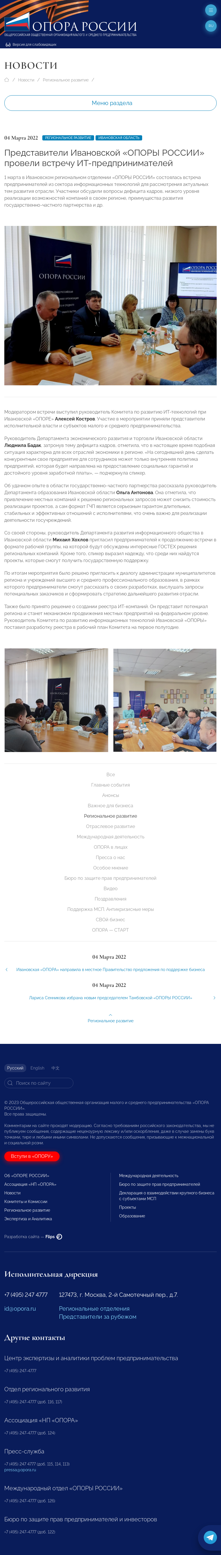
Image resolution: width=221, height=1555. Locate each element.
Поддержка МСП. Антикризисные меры (110, 909)
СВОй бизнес (110, 919)
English (37, 1068)
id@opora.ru (20, 1308)
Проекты (127, 1207)
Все (110, 774)
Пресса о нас (110, 857)
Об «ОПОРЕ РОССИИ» (26, 1175)
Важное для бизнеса (110, 805)
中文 (56, 1068)
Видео (111, 888)
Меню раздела (112, 103)
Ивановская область (118, 138)
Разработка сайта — (33, 1236)
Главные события (110, 785)
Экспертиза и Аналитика (28, 1219)
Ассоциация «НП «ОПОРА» (30, 1184)
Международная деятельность (110, 837)
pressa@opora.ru (20, 1470)
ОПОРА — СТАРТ (110, 930)
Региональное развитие (66, 80)
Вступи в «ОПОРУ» (32, 1156)
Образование (132, 1216)
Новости (26, 80)
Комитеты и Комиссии (25, 1201)
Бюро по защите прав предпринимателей (110, 878)
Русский (15, 1068)
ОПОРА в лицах (110, 847)
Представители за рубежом (97, 1316)
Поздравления (110, 899)
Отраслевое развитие (110, 826)
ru (211, 26)
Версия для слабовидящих (31, 45)
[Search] (38, 1083)
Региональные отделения (94, 1308)
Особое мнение (110, 868)
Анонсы (110, 795)
